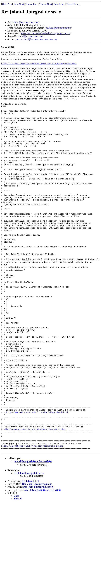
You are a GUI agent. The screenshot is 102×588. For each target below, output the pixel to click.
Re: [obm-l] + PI (30, 549)
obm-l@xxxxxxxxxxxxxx (25, 22)
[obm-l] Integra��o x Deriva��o (33, 529)
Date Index (59, 4)
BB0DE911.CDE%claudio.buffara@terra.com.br (45, 33)
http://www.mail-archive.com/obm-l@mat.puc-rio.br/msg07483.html (39, 66)
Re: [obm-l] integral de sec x (29, 541)
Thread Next (45, 4)
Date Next (19, 4)
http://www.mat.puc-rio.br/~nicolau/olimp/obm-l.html (37, 473)
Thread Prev (31, 4)
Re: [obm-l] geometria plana (37, 551)
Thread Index (73, 4)
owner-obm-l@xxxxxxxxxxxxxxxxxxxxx (36, 39)
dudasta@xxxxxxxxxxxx (58, 28)
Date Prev (7, 4)
